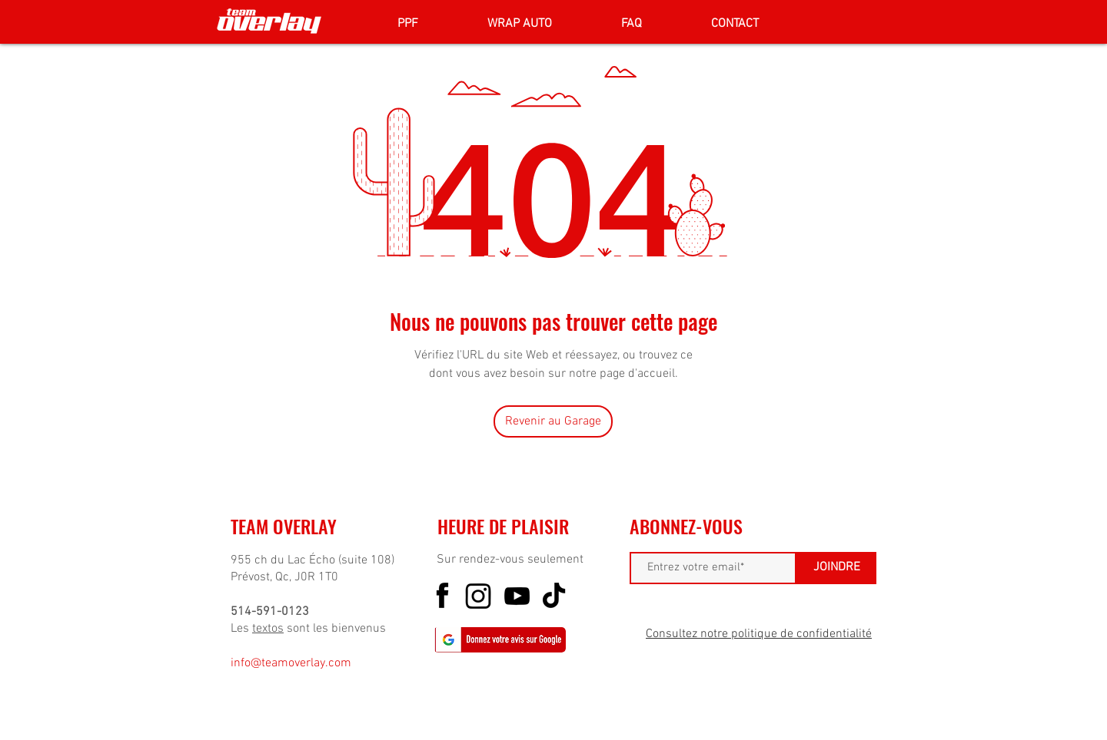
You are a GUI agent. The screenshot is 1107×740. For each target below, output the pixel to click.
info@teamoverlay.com (291, 663)
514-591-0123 (270, 611)
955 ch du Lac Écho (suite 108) (312, 560)
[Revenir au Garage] (553, 421)
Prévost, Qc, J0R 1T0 (284, 577)
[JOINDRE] (836, 568)
